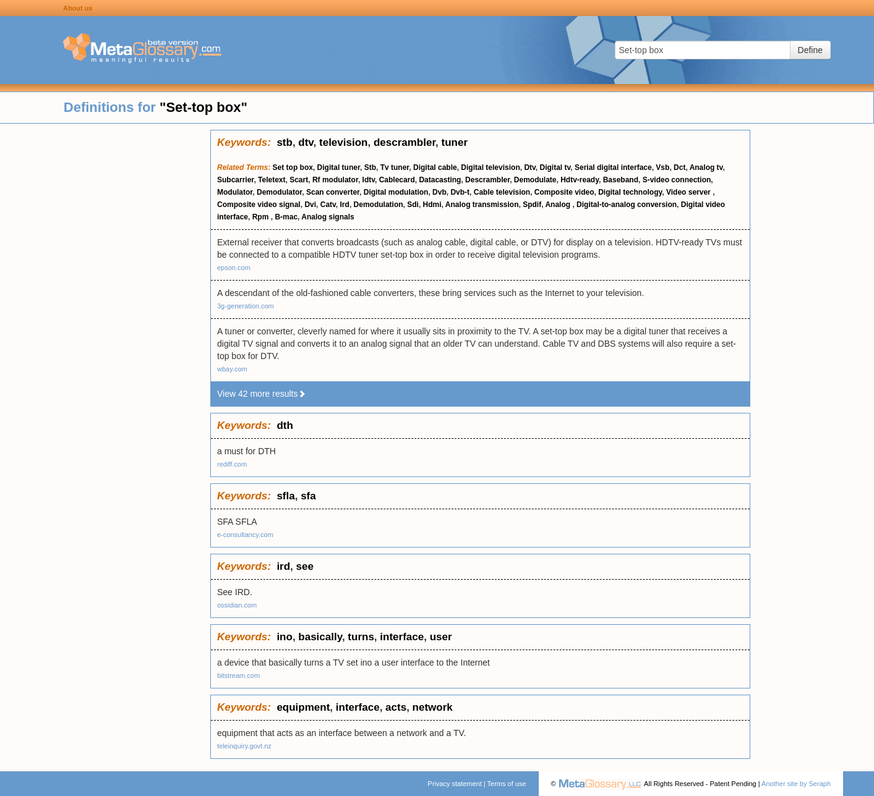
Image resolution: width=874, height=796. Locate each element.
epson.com (234, 267)
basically (320, 637)
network (433, 707)
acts (395, 707)
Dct (679, 167)
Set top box (293, 167)
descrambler (404, 142)
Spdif (532, 204)
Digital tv (555, 167)
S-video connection (677, 180)
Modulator (234, 192)
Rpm (261, 217)
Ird (344, 204)
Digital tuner (338, 167)
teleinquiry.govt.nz (244, 746)
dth (284, 425)
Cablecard (397, 180)
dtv (305, 142)
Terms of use (506, 783)
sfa (308, 496)
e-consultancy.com (245, 534)
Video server (689, 192)
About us (78, 8)
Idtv (368, 180)
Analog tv (706, 167)
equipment (303, 707)
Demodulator (279, 192)
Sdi (413, 204)
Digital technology (630, 192)
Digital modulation (396, 192)
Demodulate (535, 180)
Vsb (662, 167)
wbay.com (232, 369)
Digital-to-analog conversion (626, 204)
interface (402, 637)
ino (284, 637)
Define (810, 50)
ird (283, 566)
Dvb (439, 192)
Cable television (502, 192)
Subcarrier (235, 180)
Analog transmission (482, 204)
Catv (328, 204)
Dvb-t (459, 192)
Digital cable (435, 167)
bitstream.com (238, 675)
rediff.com (232, 464)
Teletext (271, 180)
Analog (558, 204)
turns (361, 637)
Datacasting (440, 180)
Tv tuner (394, 167)
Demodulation (378, 204)
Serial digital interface (613, 167)
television (343, 142)
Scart (298, 180)
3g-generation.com (245, 306)
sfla (285, 496)
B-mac (286, 217)
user (441, 637)
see (305, 566)
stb (284, 142)
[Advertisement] (105, 315)
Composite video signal (259, 204)
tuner (455, 142)
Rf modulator (335, 180)
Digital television (490, 167)
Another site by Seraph (796, 783)
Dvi (310, 204)
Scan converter (332, 192)
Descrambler (487, 180)
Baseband (620, 180)
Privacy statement (454, 783)
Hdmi (432, 204)
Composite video (564, 192)
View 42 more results (261, 394)
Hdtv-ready (579, 180)
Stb (370, 167)
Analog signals (327, 217)
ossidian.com (237, 605)
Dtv (529, 167)
